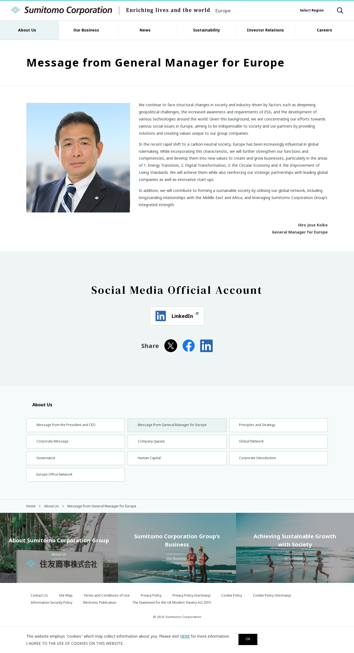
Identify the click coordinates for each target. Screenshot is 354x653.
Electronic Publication (99, 609)
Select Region (312, 10)
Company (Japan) (151, 444)
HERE (185, 635)
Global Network (252, 444)
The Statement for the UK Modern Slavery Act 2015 (171, 609)
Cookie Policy (231, 602)
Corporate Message (53, 444)
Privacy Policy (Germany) (191, 602)
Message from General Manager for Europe (175, 425)
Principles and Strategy (258, 425)
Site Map (66, 602)
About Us (39, 405)
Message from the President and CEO (69, 425)
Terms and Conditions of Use (107, 602)
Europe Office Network (55, 480)
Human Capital (149, 462)
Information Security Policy (51, 609)
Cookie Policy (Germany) (272, 602)
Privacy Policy (151, 602)
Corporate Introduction (259, 462)
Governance (45, 462)
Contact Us (39, 602)
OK (250, 639)
